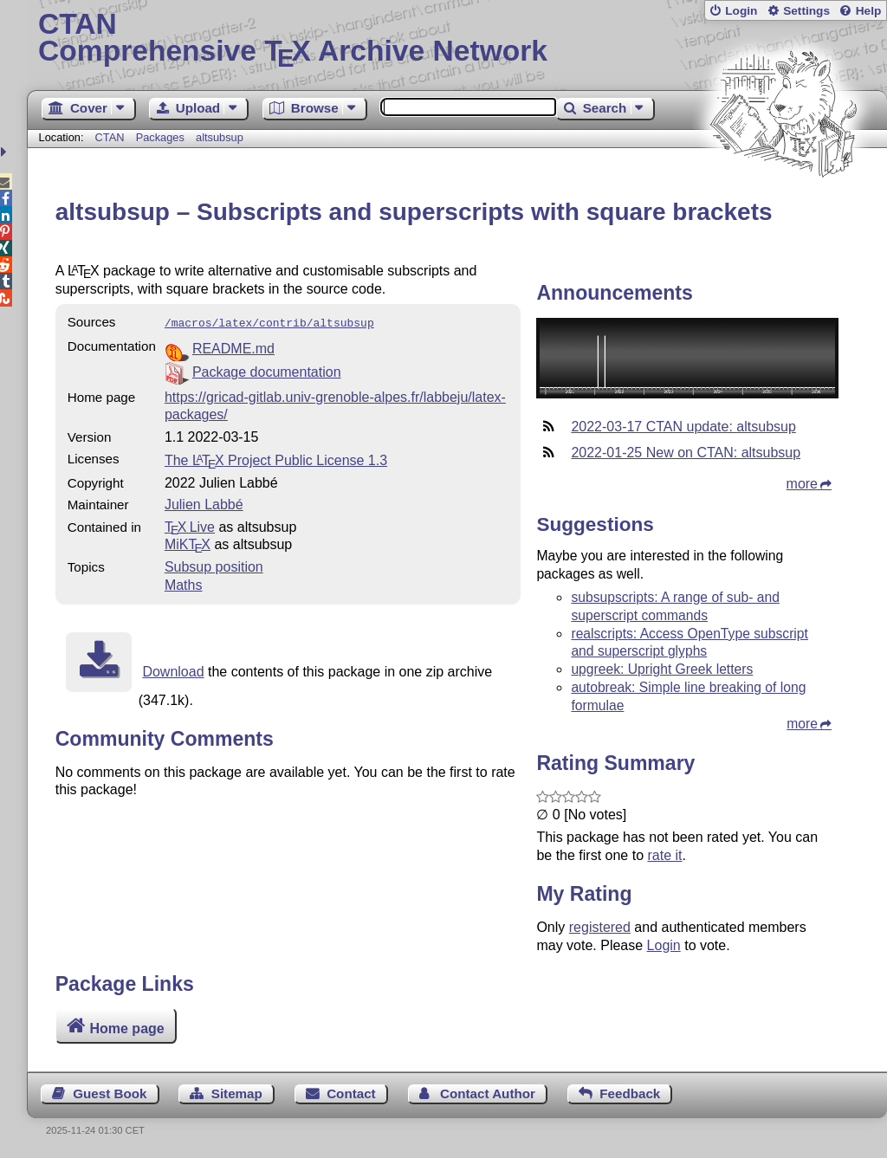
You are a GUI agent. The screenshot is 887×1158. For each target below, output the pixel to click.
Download (173, 670)
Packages (162, 137)
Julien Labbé (204, 502)
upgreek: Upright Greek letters (662, 669)
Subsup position (214, 565)
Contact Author (487, 1093)
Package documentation (266, 370)
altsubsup (219, 137)
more (802, 483)
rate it (664, 855)
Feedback (629, 1093)
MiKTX (187, 542)
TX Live (190, 525)
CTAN (110, 137)
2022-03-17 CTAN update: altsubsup (683, 426)
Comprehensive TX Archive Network (457, 39)
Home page (126, 1027)
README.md (233, 347)
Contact (351, 1093)
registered (600, 927)
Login (741, 10)
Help (869, 10)
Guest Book (109, 1093)
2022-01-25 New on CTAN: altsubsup (685, 452)
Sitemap (236, 1093)
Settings (806, 10)
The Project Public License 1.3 (276, 458)
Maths (184, 583)
